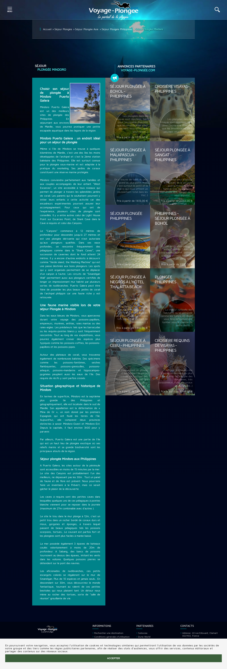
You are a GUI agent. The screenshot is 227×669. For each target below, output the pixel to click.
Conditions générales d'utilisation (112, 636)
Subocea (142, 633)
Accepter (113, 658)
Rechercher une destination (108, 633)
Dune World (144, 636)
